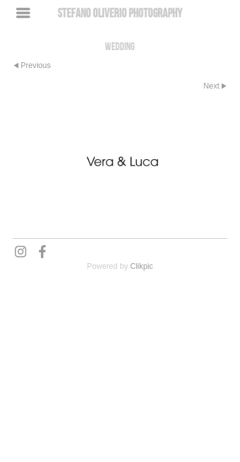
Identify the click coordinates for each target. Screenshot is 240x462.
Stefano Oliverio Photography (120, 12)
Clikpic (141, 266)
